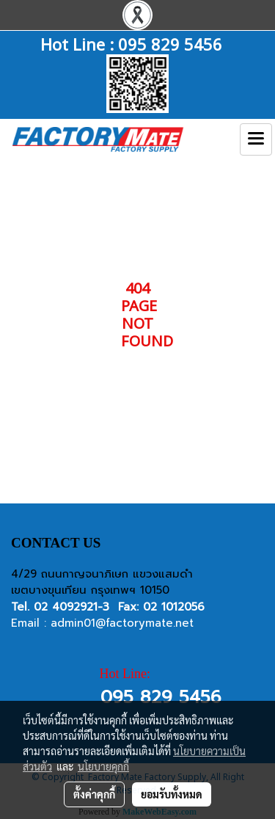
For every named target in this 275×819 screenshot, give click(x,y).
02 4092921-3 (71, 607)
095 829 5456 (170, 43)
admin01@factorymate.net (122, 623)
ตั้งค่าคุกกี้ (94, 794)
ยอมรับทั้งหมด (171, 794)
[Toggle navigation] (256, 139)
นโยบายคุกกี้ (103, 766)
